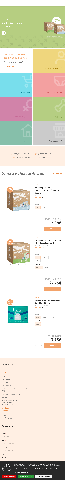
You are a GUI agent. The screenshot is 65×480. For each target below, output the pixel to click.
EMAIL (4, 440)
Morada (4, 397)
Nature (46, 267)
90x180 (52, 317)
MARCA (4, 454)
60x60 (37, 317)
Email (4, 376)
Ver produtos (57, 173)
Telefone (5, 382)
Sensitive (38, 267)
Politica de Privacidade (21, 472)
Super (37, 324)
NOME (4, 433)
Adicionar (52, 229)
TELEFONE (5, 447)
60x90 (45, 317)
